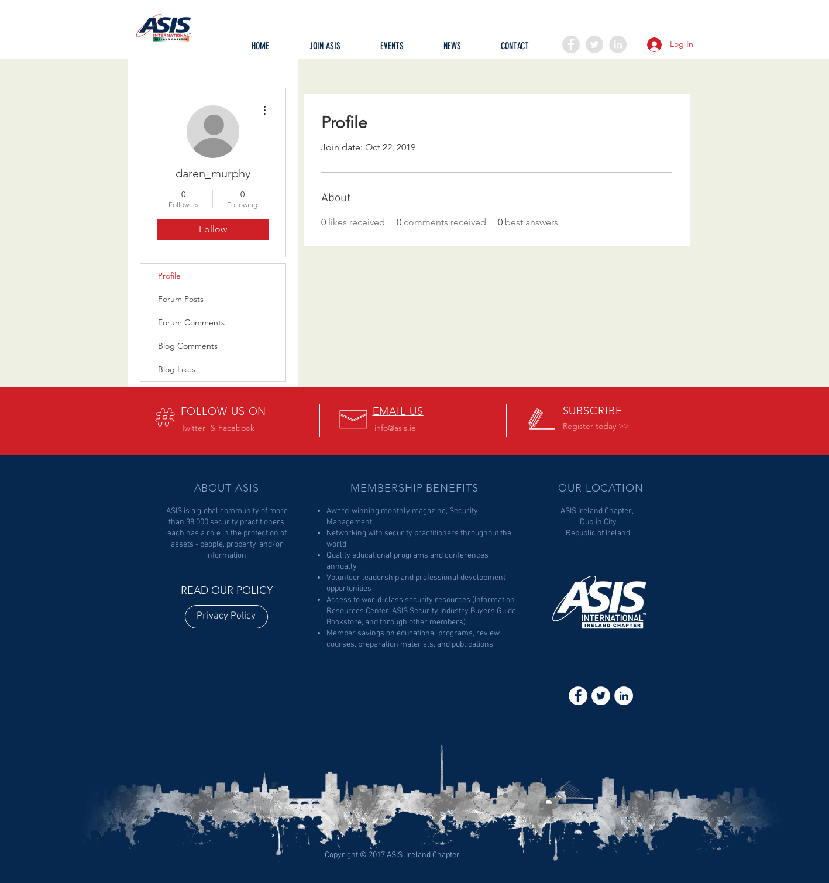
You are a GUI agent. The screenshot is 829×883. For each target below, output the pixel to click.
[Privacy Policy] (226, 616)
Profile (169, 275)
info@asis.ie (395, 427)
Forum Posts (181, 299)
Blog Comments (188, 346)
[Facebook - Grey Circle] (571, 44)
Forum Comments (191, 322)
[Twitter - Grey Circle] (594, 44)
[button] (392, 50)
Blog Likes (176, 369)
